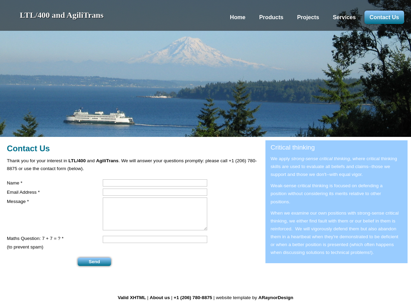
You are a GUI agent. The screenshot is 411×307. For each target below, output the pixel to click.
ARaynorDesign (275, 297)
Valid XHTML (132, 297)
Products (271, 17)
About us (160, 297)
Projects (308, 17)
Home (237, 17)
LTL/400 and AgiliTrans (62, 15)
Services (344, 17)
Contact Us (384, 17)
